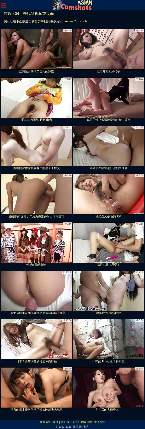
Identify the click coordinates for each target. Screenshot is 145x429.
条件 (55, 422)
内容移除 (86, 422)
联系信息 (45, 422)
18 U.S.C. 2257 (70, 422)
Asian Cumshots (76, 21)
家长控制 (99, 422)
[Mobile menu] (3, 5)
